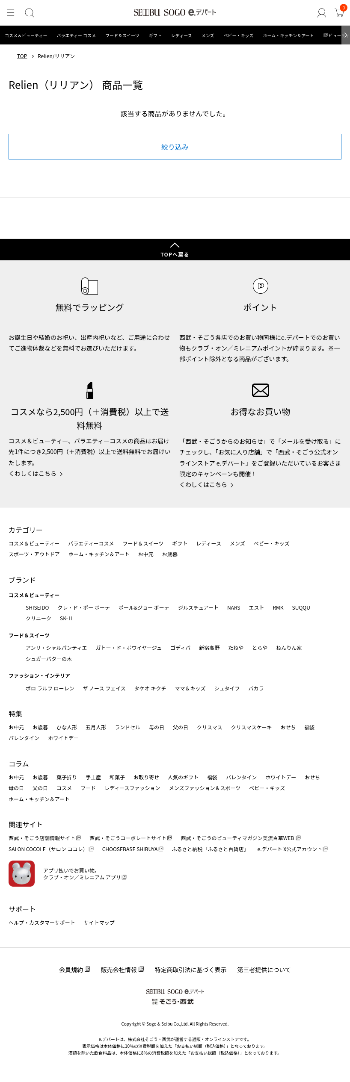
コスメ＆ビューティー (26, 35)
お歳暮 (170, 553)
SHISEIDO (37, 607)
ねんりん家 (289, 647)
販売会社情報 (119, 969)
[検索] (29, 13)
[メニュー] (10, 13)
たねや (235, 647)
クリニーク (38, 618)
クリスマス (209, 727)
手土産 (93, 777)
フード (88, 787)
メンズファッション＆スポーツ (205, 787)
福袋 (309, 727)
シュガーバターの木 (49, 658)
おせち (288, 727)
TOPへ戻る (175, 254)
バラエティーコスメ (91, 543)
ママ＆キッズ (190, 688)
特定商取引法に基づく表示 (191, 969)
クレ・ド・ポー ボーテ (83, 607)
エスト (256, 607)
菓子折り (66, 777)
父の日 (180, 727)
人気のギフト (183, 777)
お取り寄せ (146, 777)
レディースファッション (132, 787)
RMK (278, 607)
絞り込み (175, 147)
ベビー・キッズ (238, 35)
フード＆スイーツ (122, 35)
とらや (259, 647)
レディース (181, 35)
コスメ (64, 787)
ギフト (155, 35)
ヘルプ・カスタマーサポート (42, 922)
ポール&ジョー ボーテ (144, 607)
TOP (22, 56)
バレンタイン (24, 737)
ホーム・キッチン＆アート (288, 35)
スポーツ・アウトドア (34, 553)
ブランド (22, 580)
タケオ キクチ (150, 688)
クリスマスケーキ (251, 727)
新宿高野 (209, 647)
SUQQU (301, 607)
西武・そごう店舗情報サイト (42, 837)
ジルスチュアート (198, 607)
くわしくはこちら (32, 473)
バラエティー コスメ (76, 35)
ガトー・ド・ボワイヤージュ (128, 647)
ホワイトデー (63, 737)
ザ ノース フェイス (104, 688)
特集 (15, 713)
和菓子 (117, 777)
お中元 (146, 553)
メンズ (208, 35)
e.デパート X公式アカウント (290, 848)
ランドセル (127, 727)
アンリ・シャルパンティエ (56, 647)
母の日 (156, 727)
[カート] (340, 13)
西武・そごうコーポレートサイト (127, 837)
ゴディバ (180, 647)
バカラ (256, 688)
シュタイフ (227, 688)
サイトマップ (99, 922)
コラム (19, 763)
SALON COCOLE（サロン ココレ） (48, 848)
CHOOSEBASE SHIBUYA (130, 848)
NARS (233, 607)
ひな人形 (66, 727)
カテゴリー (26, 530)
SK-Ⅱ (66, 618)
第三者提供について (264, 969)
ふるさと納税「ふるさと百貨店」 (210, 848)
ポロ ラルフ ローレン (50, 688)
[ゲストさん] (322, 13)
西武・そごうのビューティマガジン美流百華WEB (238, 837)
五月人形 (96, 727)
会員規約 (71, 969)
